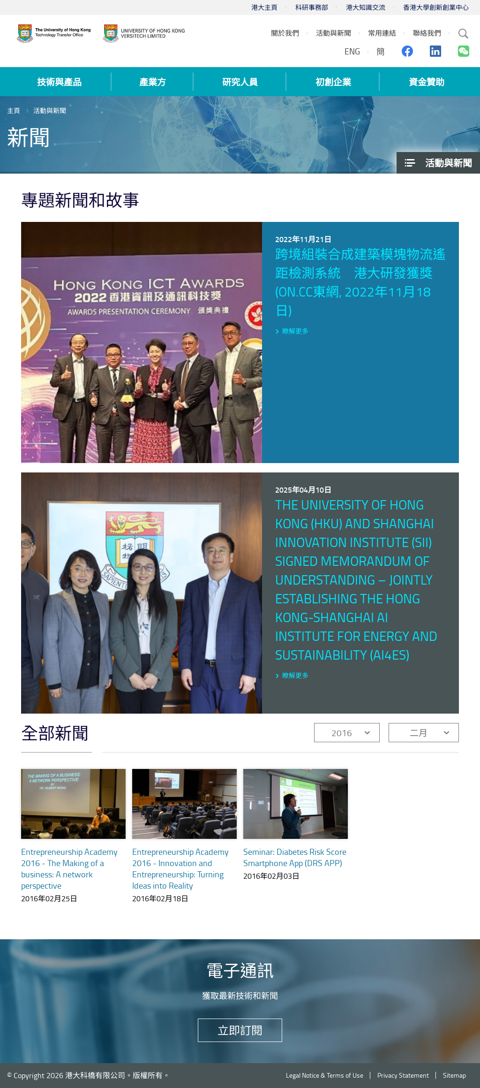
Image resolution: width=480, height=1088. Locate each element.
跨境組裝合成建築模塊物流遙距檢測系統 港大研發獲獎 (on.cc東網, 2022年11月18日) (360, 282)
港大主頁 (264, 7)
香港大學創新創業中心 (436, 7)
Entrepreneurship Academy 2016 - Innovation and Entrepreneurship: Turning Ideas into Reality (180, 868)
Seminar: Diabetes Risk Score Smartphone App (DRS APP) (294, 857)
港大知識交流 (365, 7)
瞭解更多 (295, 331)
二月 (419, 732)
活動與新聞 (49, 110)
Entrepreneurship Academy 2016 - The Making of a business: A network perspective (69, 868)
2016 (341, 732)
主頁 (13, 110)
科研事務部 (311, 7)
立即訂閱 (240, 1030)
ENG (352, 51)
